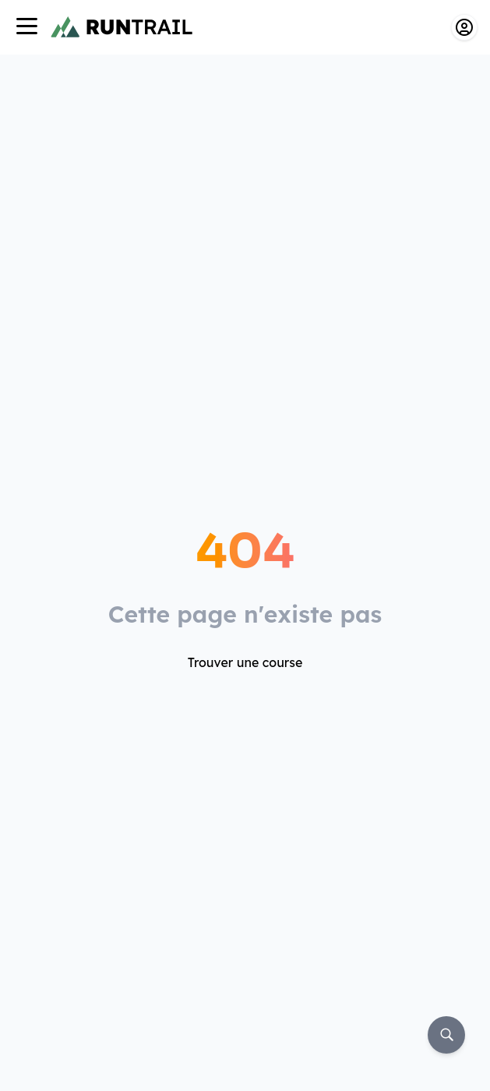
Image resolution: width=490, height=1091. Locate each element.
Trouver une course (245, 662)
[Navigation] (26, 28)
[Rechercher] (446, 1035)
